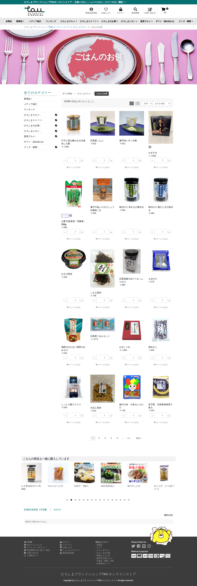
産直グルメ (146, 21)
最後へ (139, 438)
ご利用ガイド (31, 555)
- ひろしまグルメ (102, 550)
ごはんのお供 (101, 93)
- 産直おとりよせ (102, 555)
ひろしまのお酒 (110, 21)
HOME (28, 542)
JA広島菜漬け (107, 486)
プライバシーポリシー (35, 547)
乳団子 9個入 (81, 486)
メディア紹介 (35, 21)
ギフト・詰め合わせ (165, 21)
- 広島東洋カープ (102, 563)
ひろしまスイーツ (89, 21)
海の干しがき (133, 486)
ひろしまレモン (129, 21)
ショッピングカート (70, 550)
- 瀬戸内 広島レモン (103, 558)
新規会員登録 (67, 553)
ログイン (65, 542)
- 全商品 (98, 545)
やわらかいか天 (55, 486)
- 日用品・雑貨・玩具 (104, 561)
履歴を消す (168, 515)
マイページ (66, 545)
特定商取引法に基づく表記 (37, 550)
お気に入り (66, 547)
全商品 (9, 21)
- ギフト (98, 547)
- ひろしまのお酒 (102, 553)
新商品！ (20, 21)
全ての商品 (67, 93)
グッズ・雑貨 (186, 21)
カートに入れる (73, 167)
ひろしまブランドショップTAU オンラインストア (98, 574)
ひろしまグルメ (69, 21)
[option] (32, 477)
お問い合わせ (31, 553)
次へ (129, 438)
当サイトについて (33, 545)
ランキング (51, 21)
